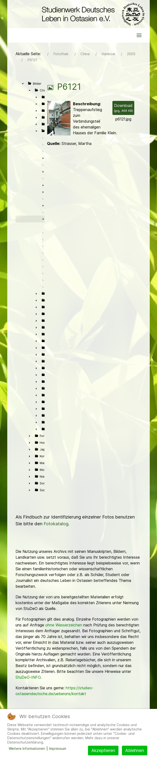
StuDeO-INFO (28, 677)
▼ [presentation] (22, 83)
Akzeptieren (103, 750)
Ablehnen (134, 750)
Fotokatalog (56, 523)
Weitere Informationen (27, 748)
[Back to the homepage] (92, 14)
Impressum (57, 748)
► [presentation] (36, 97)
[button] (139, 35)
